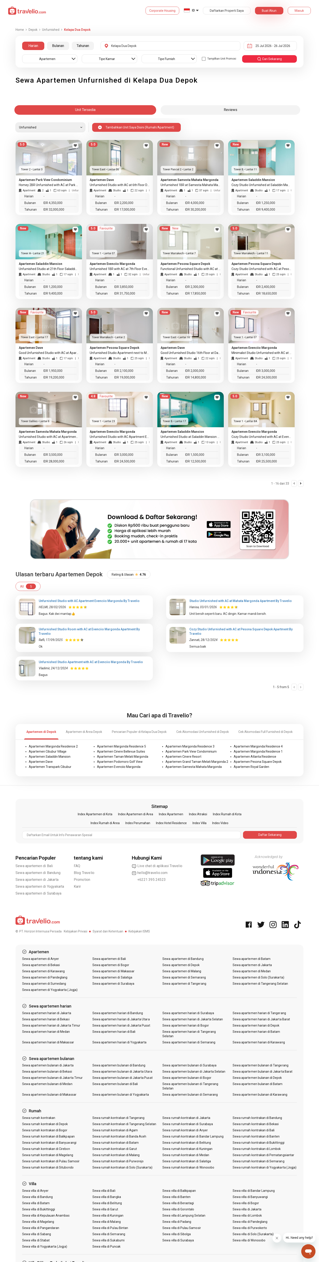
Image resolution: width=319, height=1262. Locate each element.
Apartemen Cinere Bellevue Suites (121, 751)
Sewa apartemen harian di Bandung (117, 1013)
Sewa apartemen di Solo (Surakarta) (258, 977)
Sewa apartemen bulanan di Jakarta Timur (52, 1077)
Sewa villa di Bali (103, 1190)
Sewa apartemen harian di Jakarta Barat (261, 1019)
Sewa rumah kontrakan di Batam (115, 1142)
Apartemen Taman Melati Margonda (122, 756)
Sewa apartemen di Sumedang (44, 983)
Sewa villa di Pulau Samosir (181, 1228)
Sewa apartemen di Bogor (110, 965)
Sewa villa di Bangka (106, 1197)
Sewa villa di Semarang (108, 1234)
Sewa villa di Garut (105, 1209)
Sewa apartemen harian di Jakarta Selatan (192, 1019)
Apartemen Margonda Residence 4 (258, 746)
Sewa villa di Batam (36, 1203)
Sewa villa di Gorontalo (178, 1209)
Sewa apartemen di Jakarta (37, 880)
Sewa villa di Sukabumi (108, 1240)
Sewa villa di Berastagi (178, 1203)
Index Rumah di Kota (227, 814)
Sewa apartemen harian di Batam (256, 1031)
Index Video (220, 823)
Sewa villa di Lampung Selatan (183, 1215)
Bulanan (58, 46)
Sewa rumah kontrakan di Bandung (257, 1118)
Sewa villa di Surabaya (178, 1240)
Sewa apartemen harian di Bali (113, 1031)
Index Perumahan (137, 823)
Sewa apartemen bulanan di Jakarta (48, 1065)
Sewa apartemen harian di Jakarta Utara (121, 1019)
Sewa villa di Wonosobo (249, 1240)
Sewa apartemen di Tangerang (184, 983)
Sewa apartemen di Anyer (40, 959)
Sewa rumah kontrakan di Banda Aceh (119, 1136)
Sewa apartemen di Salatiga (112, 977)
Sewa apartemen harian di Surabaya (188, 1013)
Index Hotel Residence (171, 823)
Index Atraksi (198, 814)
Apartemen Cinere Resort (183, 756)
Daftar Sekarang (270, 835)
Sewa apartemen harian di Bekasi (46, 1019)
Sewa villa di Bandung (37, 1197)
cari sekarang (269, 59)
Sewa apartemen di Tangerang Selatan (260, 983)
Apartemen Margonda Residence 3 (189, 746)
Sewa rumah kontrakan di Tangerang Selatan (124, 1124)
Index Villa (199, 823)
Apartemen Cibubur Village (47, 751)
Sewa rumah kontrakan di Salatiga (186, 1161)
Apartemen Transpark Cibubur (50, 767)
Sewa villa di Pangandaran (40, 1228)
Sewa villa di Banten (176, 1197)
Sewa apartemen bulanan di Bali (115, 1084)
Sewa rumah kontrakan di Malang (116, 1155)
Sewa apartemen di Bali (34, 866)
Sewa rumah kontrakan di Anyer (185, 1130)
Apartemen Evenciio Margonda (118, 767)
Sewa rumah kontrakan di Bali (253, 1130)
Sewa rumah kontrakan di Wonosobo (188, 1167)
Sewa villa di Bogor (246, 1203)
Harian (33, 46)
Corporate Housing (162, 10)
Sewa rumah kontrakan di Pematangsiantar (263, 1155)
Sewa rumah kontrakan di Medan (185, 1155)
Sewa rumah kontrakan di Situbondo (48, 1167)
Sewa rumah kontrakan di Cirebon (46, 1149)
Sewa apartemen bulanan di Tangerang (260, 1065)
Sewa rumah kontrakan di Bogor (44, 1130)
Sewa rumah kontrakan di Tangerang (118, 1118)
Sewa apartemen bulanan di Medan (47, 1084)
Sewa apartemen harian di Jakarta (46, 1013)
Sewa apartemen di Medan (252, 971)
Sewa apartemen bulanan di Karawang (260, 1094)
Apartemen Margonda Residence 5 (121, 746)
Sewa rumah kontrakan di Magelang (47, 1155)
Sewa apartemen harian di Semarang (188, 1042)
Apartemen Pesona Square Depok (258, 761)
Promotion (82, 880)
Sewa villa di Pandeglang (250, 1221)
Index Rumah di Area (105, 823)
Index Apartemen (171, 814)
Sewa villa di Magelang (38, 1221)
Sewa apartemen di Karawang (43, 971)
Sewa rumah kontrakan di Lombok (257, 1149)
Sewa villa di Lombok (247, 1215)
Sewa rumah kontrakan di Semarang (258, 1161)
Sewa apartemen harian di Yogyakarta (119, 1042)
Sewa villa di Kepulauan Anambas (46, 1215)
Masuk (299, 10)
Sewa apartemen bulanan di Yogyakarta (120, 1094)
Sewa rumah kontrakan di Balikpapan (48, 1136)
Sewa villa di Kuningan (107, 1215)
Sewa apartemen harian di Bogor (185, 1025)
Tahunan (83, 46)
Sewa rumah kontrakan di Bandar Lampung (193, 1136)
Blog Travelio (84, 873)
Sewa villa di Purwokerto (250, 1228)
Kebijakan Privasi (75, 931)
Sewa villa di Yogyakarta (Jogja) (44, 1246)
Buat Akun (269, 10)
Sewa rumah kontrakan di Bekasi (256, 1124)
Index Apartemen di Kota (95, 814)
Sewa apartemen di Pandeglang (44, 977)
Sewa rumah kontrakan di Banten (256, 1136)
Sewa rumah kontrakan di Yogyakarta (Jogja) (264, 1167)
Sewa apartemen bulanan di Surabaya (189, 1065)
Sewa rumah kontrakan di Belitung (186, 1142)
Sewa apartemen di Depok (181, 965)
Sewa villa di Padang (176, 1221)
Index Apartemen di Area (135, 814)
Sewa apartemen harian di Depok (256, 1025)
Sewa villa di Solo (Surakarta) (253, 1234)
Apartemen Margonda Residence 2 (53, 746)
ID (193, 10)
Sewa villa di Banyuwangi (250, 1197)
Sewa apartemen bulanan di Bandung (119, 1065)
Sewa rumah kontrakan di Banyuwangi (49, 1142)
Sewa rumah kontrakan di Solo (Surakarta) (122, 1167)
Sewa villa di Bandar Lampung (254, 1190)
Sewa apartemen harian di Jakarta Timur (51, 1025)
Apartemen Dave (41, 761)
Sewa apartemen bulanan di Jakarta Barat (262, 1071)
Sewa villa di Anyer (35, 1190)
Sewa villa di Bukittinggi (38, 1209)
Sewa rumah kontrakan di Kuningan (187, 1149)
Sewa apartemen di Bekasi (41, 965)
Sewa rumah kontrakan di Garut (114, 1149)
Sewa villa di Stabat (36, 1240)
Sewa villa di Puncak (106, 1246)
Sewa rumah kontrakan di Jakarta (186, 1118)
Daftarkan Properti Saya (227, 10)
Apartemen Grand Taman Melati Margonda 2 (196, 761)
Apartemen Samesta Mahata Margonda (193, 767)
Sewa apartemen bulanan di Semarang (190, 1094)
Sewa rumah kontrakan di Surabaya (187, 1124)
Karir (77, 886)
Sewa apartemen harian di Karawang (259, 1042)
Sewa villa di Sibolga (176, 1234)
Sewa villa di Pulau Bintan (110, 1228)
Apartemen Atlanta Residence (255, 756)
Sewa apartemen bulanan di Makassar (49, 1094)
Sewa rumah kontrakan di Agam (115, 1130)
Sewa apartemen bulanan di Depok (257, 1077)
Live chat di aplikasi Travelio (157, 866)
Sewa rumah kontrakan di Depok (45, 1124)
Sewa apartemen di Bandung (38, 873)
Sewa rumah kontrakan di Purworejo (118, 1161)
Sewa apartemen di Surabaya (38, 893)
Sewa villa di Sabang (36, 1234)
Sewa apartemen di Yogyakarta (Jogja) (50, 990)
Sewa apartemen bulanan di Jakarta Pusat (122, 1077)
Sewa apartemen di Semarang (184, 977)
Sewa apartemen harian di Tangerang (259, 1013)
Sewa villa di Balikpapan (179, 1190)
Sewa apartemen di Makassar (113, 971)
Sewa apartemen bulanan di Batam (258, 1084)
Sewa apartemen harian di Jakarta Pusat (121, 1025)
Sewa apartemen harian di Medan (46, 1031)
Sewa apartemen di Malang (181, 971)
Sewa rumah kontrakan (38, 1118)
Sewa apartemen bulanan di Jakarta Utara (122, 1071)
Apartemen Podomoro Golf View (120, 761)
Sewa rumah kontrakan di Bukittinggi (258, 1142)
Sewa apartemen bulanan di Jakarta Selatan (193, 1071)
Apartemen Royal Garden (251, 767)
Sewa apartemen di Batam (251, 959)
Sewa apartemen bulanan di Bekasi (47, 1071)
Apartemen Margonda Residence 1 (258, 751)
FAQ (77, 866)
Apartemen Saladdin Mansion (49, 756)
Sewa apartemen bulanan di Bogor (186, 1077)
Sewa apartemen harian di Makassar (48, 1042)
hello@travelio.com (150, 873)
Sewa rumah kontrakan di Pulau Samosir (51, 1161)
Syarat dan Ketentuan (108, 931)
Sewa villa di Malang (106, 1221)
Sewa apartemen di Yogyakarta (40, 886)
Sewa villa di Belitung (107, 1203)
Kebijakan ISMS (139, 931)
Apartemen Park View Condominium (191, 751)
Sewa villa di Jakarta (247, 1209)
